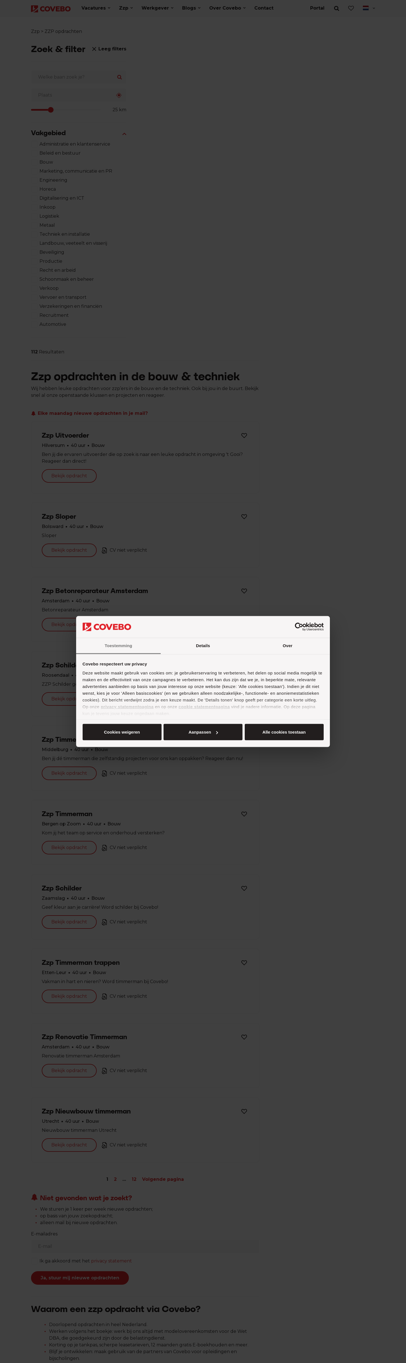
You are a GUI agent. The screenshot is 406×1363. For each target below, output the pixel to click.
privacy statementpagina (127, 706)
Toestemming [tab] (118, 645)
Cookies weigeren (282, 732)
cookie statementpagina (204, 706)
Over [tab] (288, 645)
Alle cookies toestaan (121, 732)
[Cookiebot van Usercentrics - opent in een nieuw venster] (299, 627)
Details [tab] (203, 645)
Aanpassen (202, 732)
